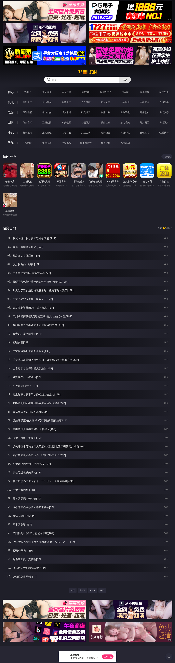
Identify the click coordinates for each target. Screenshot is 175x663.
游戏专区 (86, 92)
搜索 (125, 79)
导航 (11, 143)
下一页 (93, 590)
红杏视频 (105, 142)
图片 (11, 122)
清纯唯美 (125, 122)
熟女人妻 (105, 102)
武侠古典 (86, 132)
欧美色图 (66, 122)
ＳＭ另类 (164, 102)
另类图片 (164, 122)
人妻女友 (66, 132)
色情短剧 (125, 142)
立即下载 (108, 656)
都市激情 (27, 132)
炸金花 (125, 92)
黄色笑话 (144, 132)
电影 (11, 112)
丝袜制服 (125, 102)
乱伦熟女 (144, 112)
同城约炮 (27, 142)
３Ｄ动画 (86, 102)
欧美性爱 (86, 112)
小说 (11, 132)
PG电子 (27, 92)
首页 (73, 590)
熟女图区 (144, 122)
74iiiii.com (87, 72)
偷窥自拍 (27, 122)
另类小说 (125, 132)
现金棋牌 (144, 92)
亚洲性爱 (27, 112)
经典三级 (125, 112)
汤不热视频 (86, 142)
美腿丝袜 (105, 122)
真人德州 (47, 92)
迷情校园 (105, 132)
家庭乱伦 (47, 132)
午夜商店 (47, 142)
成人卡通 (66, 112)
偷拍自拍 (47, 112)
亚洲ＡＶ (27, 102)
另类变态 (164, 112)
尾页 (102, 590)
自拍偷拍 (47, 102)
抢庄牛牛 (164, 92)
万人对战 (66, 92)
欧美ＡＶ (66, 102)
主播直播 (144, 102)
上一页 (82, 590)
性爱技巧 (164, 132)
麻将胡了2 (105, 92)
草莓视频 (66, 142)
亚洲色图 (47, 122)
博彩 (11, 92)
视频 (11, 102)
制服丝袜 (105, 112)
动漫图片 (86, 122)
